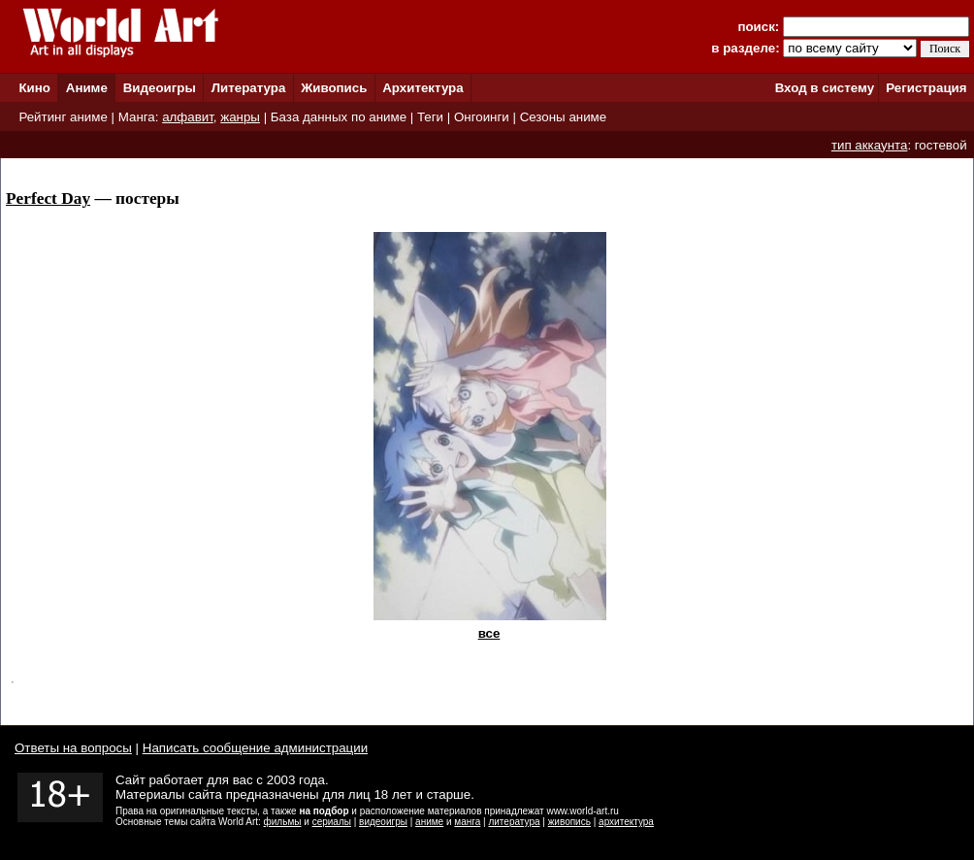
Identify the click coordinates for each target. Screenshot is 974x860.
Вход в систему (824, 88)
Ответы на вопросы (73, 748)
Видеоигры (159, 88)
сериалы (331, 821)
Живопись (334, 88)
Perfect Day (48, 198)
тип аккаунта (869, 145)
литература (513, 821)
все (489, 633)
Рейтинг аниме (62, 117)
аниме (429, 821)
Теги (430, 117)
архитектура (626, 821)
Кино (34, 88)
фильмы (283, 821)
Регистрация (926, 88)
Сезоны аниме (563, 117)
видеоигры (383, 821)
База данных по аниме (338, 117)
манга (467, 821)
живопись (569, 821)
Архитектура (422, 88)
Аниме (87, 88)
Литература (248, 88)
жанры (240, 117)
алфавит (187, 117)
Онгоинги (481, 117)
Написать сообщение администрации (255, 748)
